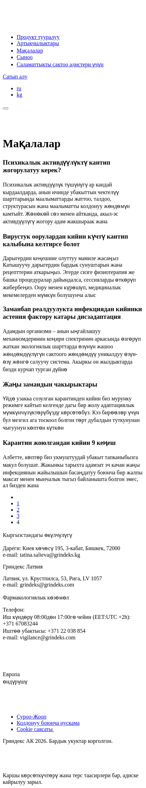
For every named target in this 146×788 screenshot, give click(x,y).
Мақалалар (30, 50)
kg (19, 95)
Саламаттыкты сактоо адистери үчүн (60, 64)
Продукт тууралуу (38, 37)
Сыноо (25, 57)
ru (19, 88)
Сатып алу (15, 77)
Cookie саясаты (35, 729)
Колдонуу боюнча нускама (48, 723)
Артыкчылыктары (38, 43)
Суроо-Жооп (31, 717)
